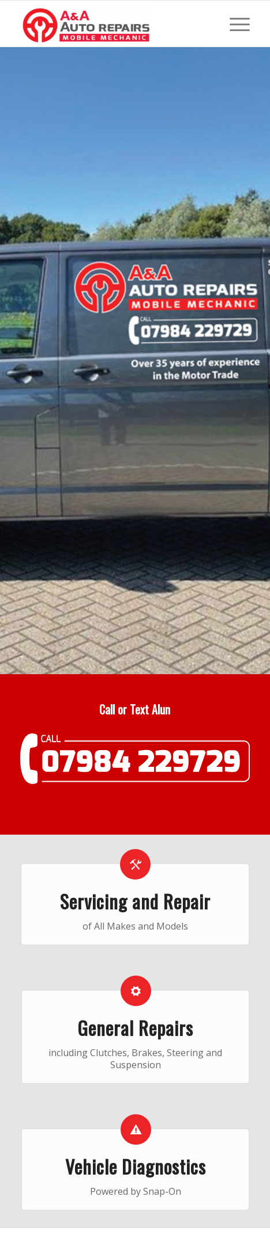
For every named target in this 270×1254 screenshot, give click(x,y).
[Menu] (234, 24)
